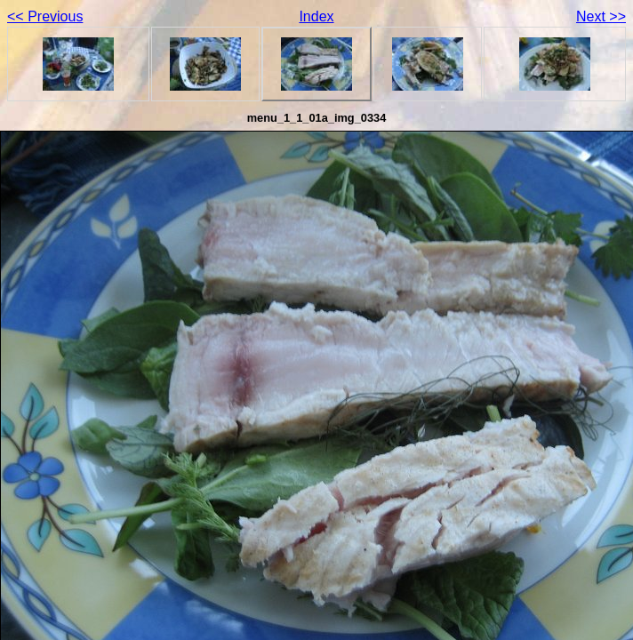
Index (316, 16)
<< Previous (45, 16)
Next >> (601, 16)
